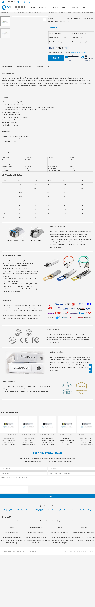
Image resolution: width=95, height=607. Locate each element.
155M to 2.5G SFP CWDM (33, 12)
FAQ (49, 66)
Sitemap (91, 551)
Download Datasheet (24, 66)
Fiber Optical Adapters (55, 510)
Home (2, 12)
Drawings (40, 66)
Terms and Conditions (81, 551)
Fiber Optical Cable (23, 510)
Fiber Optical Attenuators (39, 509)
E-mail (70, 60)
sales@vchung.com (27, 2)
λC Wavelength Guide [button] (12, 175)
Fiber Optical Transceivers (8, 509)
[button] (56, 58)
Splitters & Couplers (87, 510)
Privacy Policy (69, 551)
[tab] (7, 66)
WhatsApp (87, 60)
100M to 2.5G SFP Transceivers (14, 12)
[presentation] (14, 489)
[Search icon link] (91, 8)
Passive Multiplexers (71, 510)
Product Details (7, 66)
